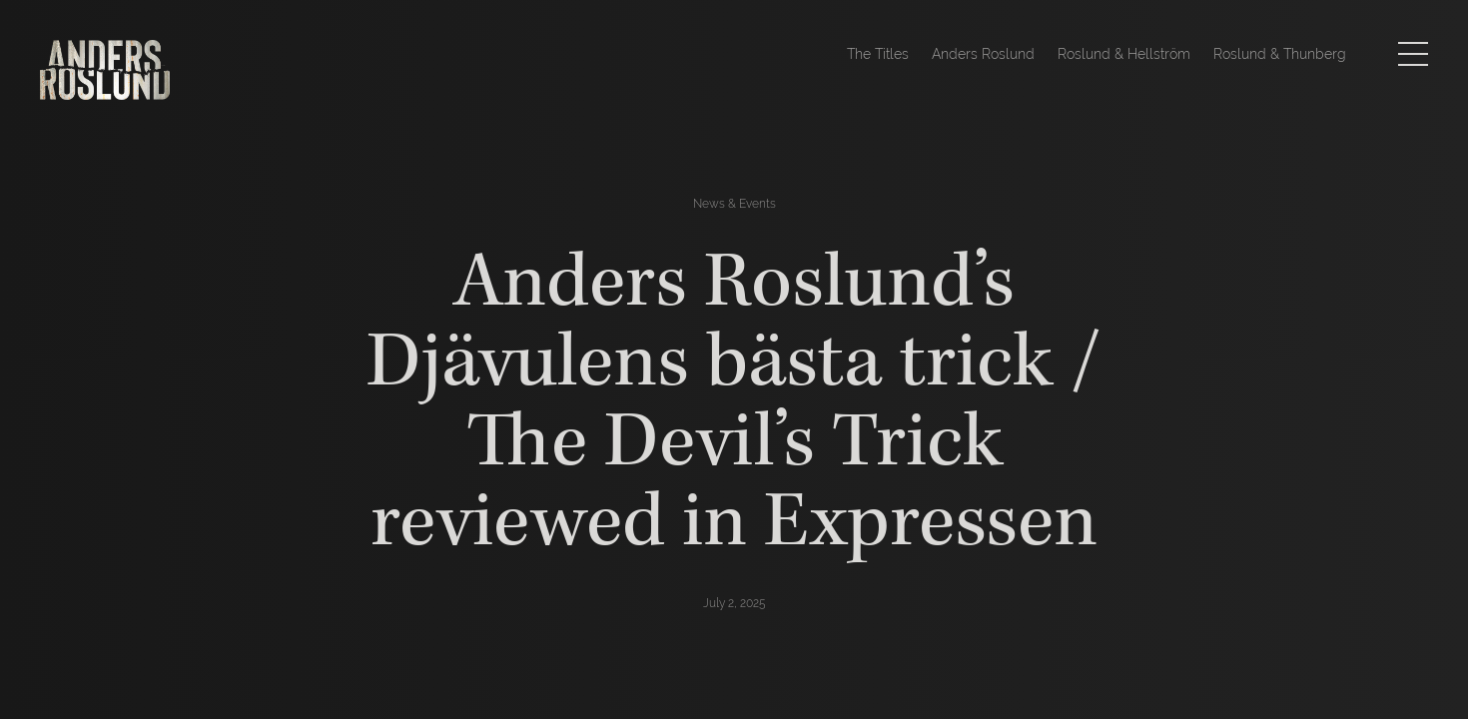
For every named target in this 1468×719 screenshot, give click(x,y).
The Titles (878, 54)
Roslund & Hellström (1124, 54)
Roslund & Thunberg (1279, 54)
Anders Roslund (983, 54)
